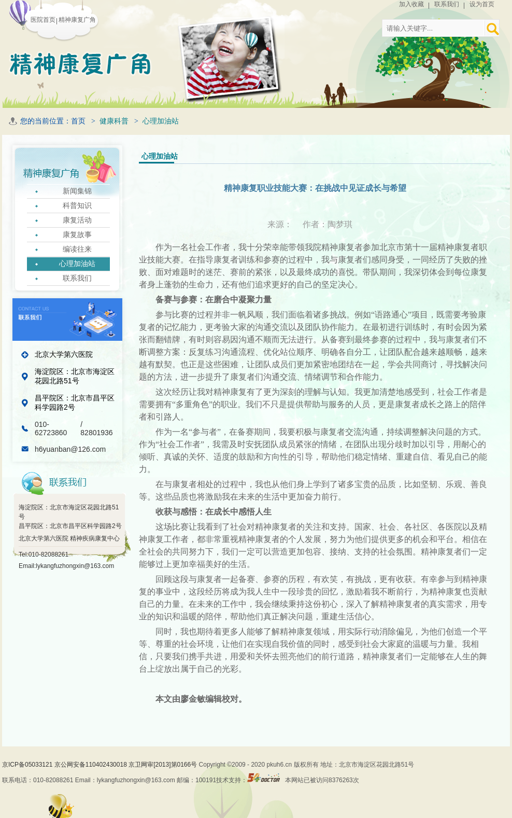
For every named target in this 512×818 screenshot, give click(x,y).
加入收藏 (411, 4)
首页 (78, 121)
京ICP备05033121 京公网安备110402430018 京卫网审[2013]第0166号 (100, 764)
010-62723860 (52, 428)
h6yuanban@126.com (70, 449)
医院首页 (43, 19)
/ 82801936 (96, 428)
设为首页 (482, 4)
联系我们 (446, 4)
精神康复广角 (77, 19)
